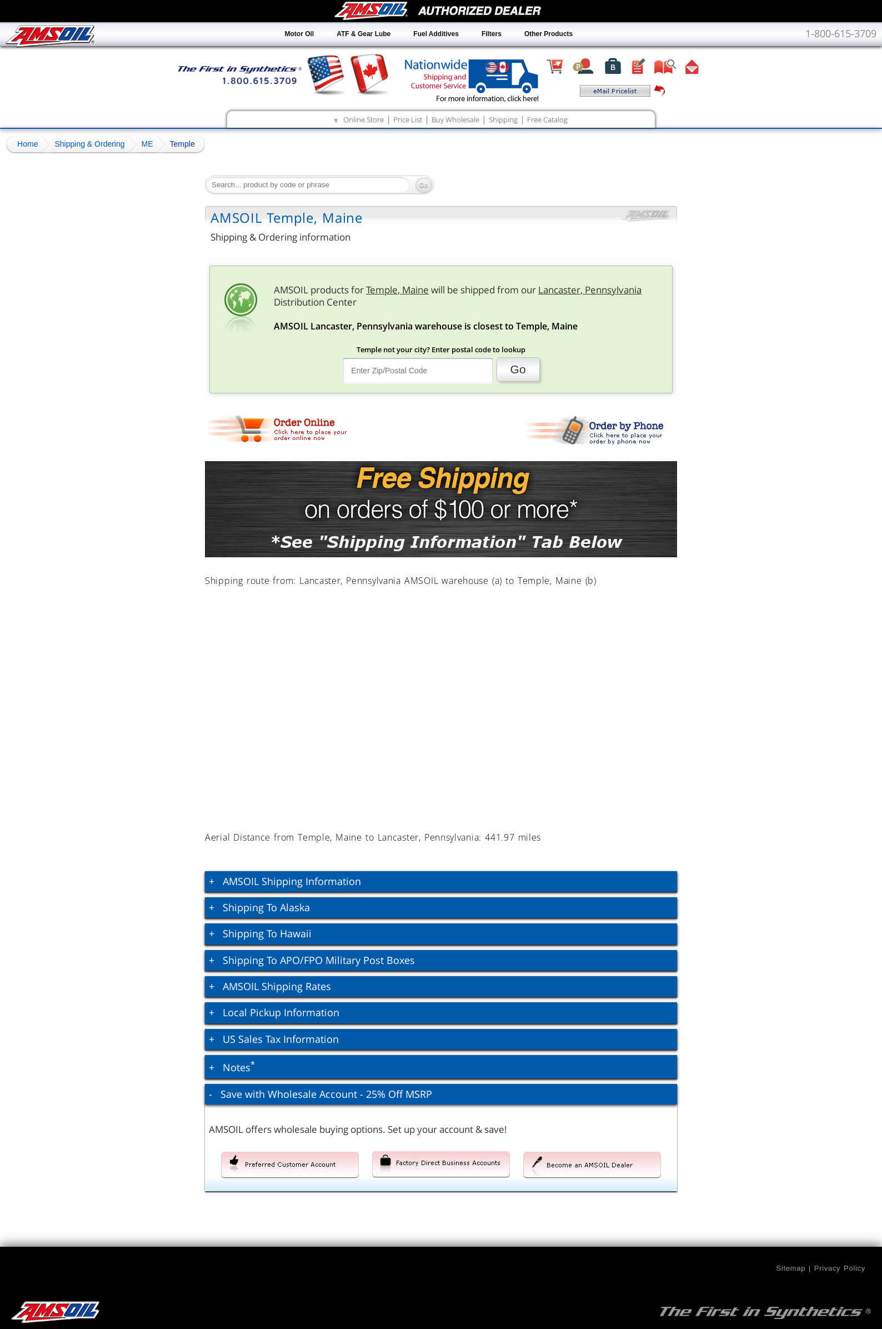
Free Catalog (547, 119)
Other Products (548, 34)
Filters (492, 34)
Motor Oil (299, 34)
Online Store (363, 119)
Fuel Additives (436, 34)
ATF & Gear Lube (363, 34)
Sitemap (790, 1268)
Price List (407, 119)
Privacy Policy (839, 1268)
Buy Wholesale (455, 119)
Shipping (503, 119)
